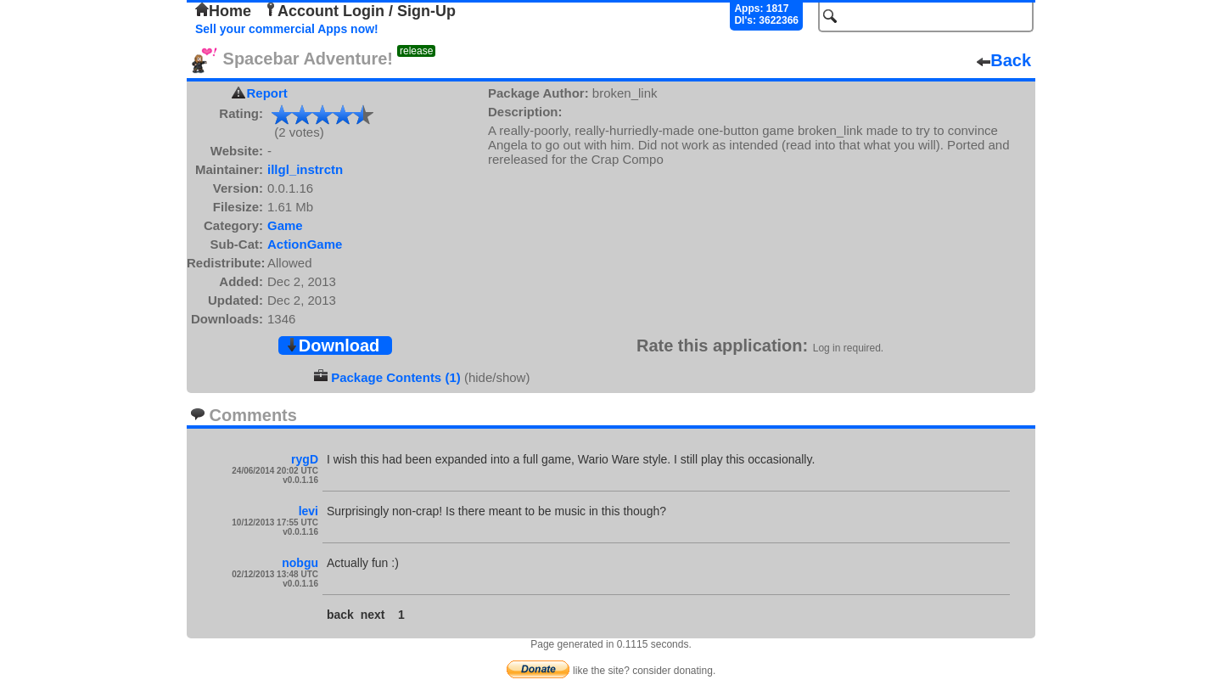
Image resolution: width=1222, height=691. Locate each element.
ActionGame (304, 244)
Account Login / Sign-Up (360, 11)
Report (267, 93)
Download (332, 345)
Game (285, 225)
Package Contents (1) (396, 377)
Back (1004, 60)
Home (223, 11)
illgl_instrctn (305, 169)
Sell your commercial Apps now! (286, 29)
